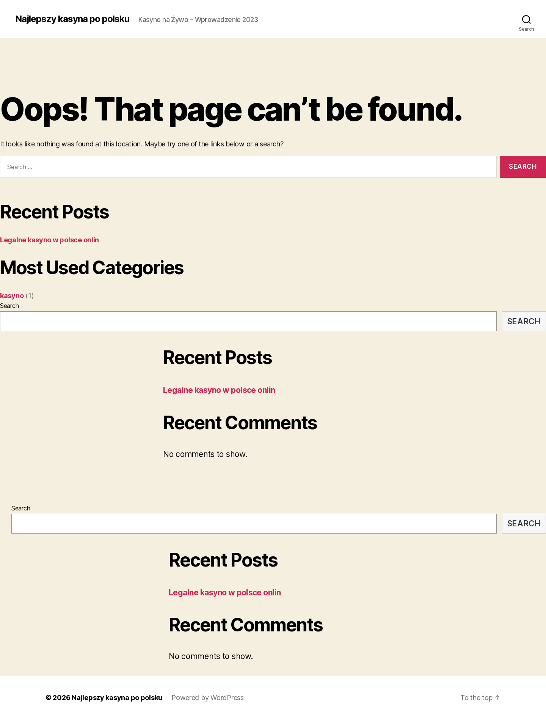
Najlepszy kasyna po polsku (72, 19)
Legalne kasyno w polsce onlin (49, 240)
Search (9, 305)
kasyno (12, 296)
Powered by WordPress (207, 698)
